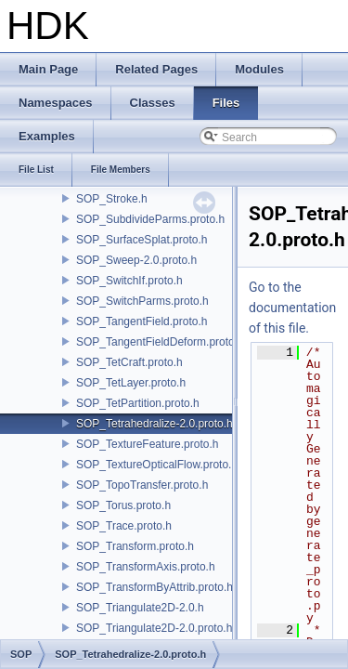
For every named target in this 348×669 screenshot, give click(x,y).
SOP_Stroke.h (112, 198)
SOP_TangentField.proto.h (141, 321)
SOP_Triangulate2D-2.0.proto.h (154, 628)
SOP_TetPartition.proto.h (138, 403)
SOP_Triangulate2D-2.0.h (140, 607)
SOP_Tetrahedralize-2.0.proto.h (154, 423)
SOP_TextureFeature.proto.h (147, 444)
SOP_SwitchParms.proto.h (142, 301)
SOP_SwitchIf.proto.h (129, 280)
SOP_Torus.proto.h (123, 505)
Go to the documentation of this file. (292, 307)
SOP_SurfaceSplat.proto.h (141, 239)
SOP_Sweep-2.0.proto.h (136, 260)
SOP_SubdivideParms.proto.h (150, 219)
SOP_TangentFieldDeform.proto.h (160, 341)
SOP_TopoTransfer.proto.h (142, 485)
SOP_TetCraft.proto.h (129, 362)
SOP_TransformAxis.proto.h (145, 566)
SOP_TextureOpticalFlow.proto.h (157, 464)
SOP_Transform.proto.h (135, 546)
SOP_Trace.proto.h (124, 525)
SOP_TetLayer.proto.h (131, 382)
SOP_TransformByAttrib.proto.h (154, 587)
